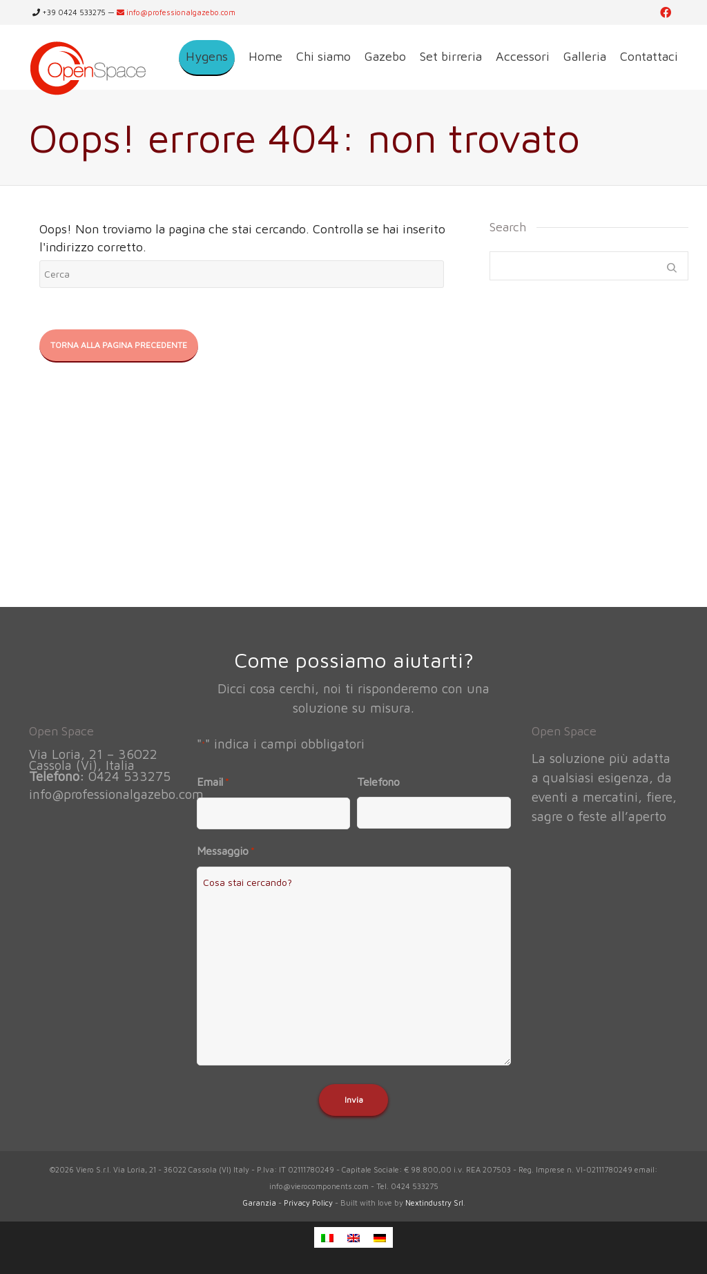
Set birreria (451, 56)
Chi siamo (323, 56)
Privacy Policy (308, 1202)
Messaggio (225, 851)
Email (213, 782)
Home (265, 56)
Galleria (584, 56)
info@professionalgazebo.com (176, 12)
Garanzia (259, 1202)
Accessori (523, 56)
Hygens (207, 56)
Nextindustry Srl (434, 1202)
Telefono (378, 781)
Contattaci (649, 56)
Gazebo (385, 56)
